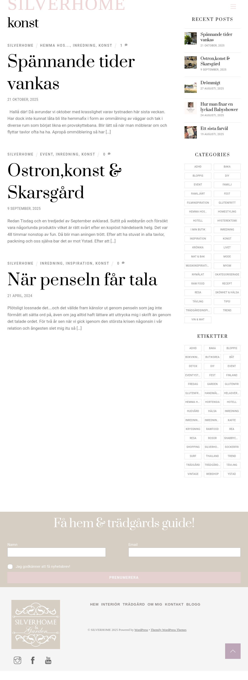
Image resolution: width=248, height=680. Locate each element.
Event (46, 158)
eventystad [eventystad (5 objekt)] (193, 379)
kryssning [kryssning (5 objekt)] (193, 433)
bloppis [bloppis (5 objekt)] (232, 352)
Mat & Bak (198, 260)
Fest (227, 197)
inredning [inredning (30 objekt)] (232, 415)
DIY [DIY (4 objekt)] (212, 370)
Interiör (112, 613)
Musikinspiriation (198, 269)
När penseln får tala (82, 284)
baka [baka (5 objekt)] (212, 352)
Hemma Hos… (198, 215)
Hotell (198, 224)
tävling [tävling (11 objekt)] (231, 468)
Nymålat (198, 278)
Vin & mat (197, 323)
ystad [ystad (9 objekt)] (232, 478)
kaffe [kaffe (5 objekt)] (232, 424)
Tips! (227, 305)
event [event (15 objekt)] (232, 370)
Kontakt (180, 613)
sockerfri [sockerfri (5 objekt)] (232, 451)
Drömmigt (210, 87)
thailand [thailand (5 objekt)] (212, 460)
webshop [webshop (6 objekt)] (212, 478)
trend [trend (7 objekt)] (232, 460)
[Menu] (233, 6)
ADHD (198, 170)
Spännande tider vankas (216, 41)
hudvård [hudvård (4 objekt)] (193, 415)
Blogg (199, 613)
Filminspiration (198, 206)
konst (105, 49)
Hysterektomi (227, 224)
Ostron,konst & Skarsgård (215, 65)
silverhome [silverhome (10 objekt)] (213, 451)
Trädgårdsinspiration (198, 314)
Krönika (198, 251)
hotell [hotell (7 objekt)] (232, 406)
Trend (227, 314)
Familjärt (198, 197)
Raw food (198, 287)
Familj (227, 188)
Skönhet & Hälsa (227, 296)
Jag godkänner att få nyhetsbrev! (41, 573)
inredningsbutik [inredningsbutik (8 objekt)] (193, 424)
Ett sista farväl (214, 132)
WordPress (145, 639)
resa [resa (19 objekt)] (193, 442)
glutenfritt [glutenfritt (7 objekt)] (193, 397)
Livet (227, 251)
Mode (227, 260)
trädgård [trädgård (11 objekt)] (193, 468)
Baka (227, 170)
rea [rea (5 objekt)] (231, 433)
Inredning (84, 49)
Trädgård (137, 613)
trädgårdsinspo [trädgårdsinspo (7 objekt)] (213, 468)
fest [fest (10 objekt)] (212, 379)
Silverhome (20, 49)
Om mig (159, 613)
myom (227, 269)
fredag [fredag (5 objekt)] (193, 388)
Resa (198, 296)
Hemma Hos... (55, 49)
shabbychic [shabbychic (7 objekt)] (232, 442)
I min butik (198, 233)
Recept (227, 287)
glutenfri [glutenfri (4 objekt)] (232, 388)
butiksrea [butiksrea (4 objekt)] (212, 361)
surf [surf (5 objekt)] (193, 460)
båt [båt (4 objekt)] (231, 361)
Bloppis (198, 179)
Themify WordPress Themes (174, 639)
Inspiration (79, 267)
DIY (227, 179)
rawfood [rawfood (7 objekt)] (212, 433)
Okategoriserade (227, 278)
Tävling (198, 305)
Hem (94, 613)
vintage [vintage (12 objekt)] (193, 478)
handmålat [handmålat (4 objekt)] (213, 397)
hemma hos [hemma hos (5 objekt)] (193, 406)
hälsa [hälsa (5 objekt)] (212, 415)
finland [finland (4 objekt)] (231, 379)
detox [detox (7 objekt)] (193, 370)
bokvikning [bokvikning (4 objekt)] (193, 361)
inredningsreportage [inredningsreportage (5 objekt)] (213, 424)
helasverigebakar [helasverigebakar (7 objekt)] (232, 397)
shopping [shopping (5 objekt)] (193, 451)
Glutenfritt (227, 206)
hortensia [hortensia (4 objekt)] (212, 406)
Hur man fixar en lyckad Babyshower (219, 111)
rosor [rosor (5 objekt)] (212, 442)
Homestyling (227, 215)
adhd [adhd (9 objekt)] (193, 352)
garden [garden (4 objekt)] (212, 388)
